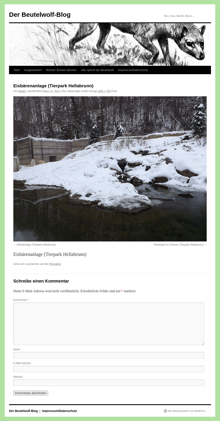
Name (16, 349)
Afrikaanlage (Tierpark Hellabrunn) (36, 244)
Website (18, 376)
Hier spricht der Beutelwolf (97, 70)
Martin (22, 91)
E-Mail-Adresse (22, 363)
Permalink (55, 264)
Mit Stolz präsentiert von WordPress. (187, 410)
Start (17, 70)
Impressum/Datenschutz (133, 70)
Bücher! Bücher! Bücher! (61, 70)
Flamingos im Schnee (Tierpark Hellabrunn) (178, 244)
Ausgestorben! (33, 70)
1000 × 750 (104, 91)
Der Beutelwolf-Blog (40, 14)
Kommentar (20, 299)
